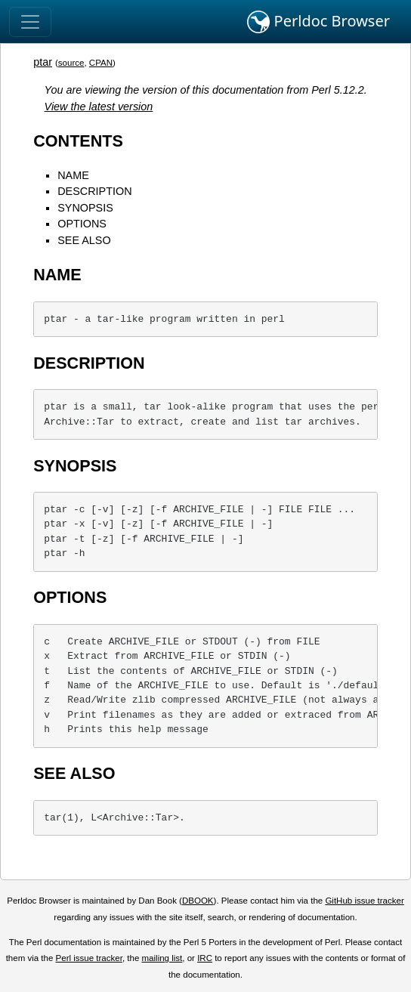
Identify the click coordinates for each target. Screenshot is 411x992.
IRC (204, 958)
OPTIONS (82, 224)
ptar (42, 62)
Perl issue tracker (89, 958)
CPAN (101, 62)
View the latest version (99, 106)
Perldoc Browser (318, 22)
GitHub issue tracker (364, 900)
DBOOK (198, 900)
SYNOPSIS (85, 208)
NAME (73, 175)
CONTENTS (78, 140)
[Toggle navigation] (30, 22)
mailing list (162, 958)
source (71, 62)
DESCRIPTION (94, 191)
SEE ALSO (83, 240)
